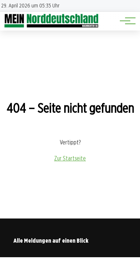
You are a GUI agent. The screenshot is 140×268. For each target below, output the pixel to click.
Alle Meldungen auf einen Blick (50, 240)
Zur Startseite (70, 158)
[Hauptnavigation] (125, 20)
